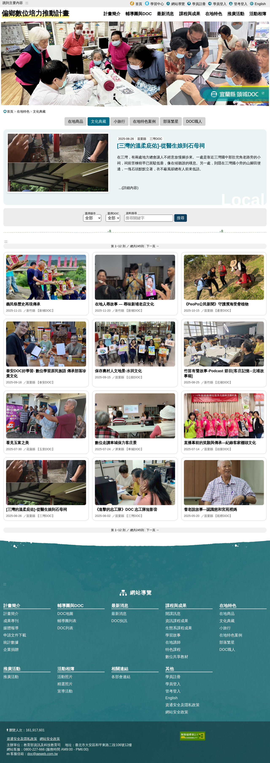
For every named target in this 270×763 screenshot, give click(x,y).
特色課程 (173, 649)
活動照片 (65, 677)
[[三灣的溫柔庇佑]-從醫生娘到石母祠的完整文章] (135, 167)
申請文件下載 (14, 635)
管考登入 (240, 4)
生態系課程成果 (178, 628)
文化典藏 (39, 111)
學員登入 (219, 4)
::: (26, 3)
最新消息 (165, 13)
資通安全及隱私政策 (182, 705)
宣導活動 (65, 691)
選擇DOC (113, 213)
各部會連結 (120, 677)
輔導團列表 (66, 621)
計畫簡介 (112, 13)
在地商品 (75, 121)
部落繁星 (170, 121)
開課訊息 (173, 614)
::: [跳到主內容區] (5, 241)
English (260, 4)
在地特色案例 (144, 121)
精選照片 (65, 684)
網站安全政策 (176, 712)
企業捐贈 (11, 649)
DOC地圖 (65, 614)
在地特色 (213, 13)
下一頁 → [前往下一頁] (152, 246)
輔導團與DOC (139, 13)
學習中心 (157, 4)
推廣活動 (235, 13)
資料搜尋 (131, 213)
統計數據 (11, 642)
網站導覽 (177, 4)
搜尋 (180, 218)
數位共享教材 (176, 657)
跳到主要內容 (13, 3)
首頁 (138, 4)
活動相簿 (257, 13)
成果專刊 (11, 621)
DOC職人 (194, 121)
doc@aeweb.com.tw (42, 754)
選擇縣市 (90, 213)
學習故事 (173, 635)
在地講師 (173, 642)
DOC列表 (65, 628)
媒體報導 (11, 628)
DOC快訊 (119, 621)
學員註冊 (198, 4)
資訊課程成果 (176, 621)
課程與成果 (189, 13)
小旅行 (119, 121)
